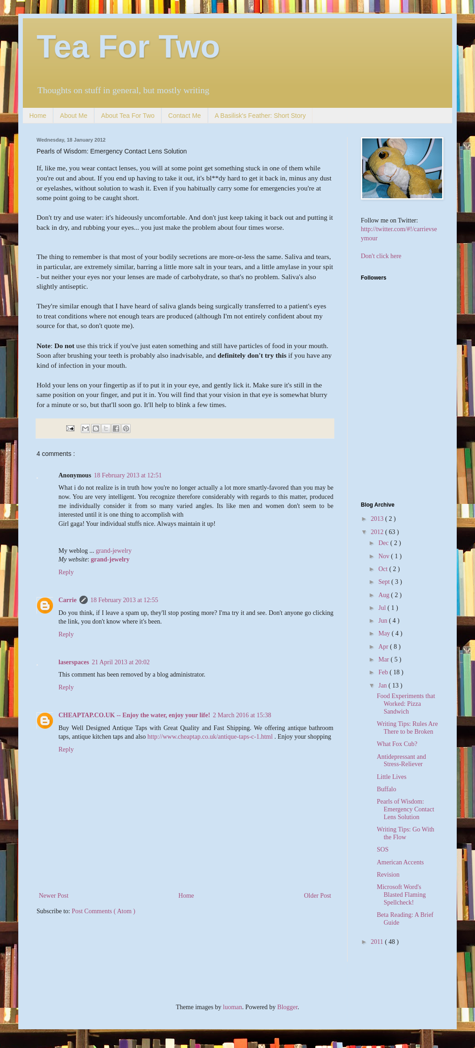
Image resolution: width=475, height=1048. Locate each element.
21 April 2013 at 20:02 (121, 662)
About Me (73, 115)
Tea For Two (128, 46)
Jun (383, 620)
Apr (384, 646)
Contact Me (184, 115)
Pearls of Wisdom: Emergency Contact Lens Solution (405, 809)
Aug (384, 595)
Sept (384, 581)
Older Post (318, 895)
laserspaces (73, 662)
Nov (384, 556)
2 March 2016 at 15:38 (242, 715)
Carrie (67, 600)
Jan (383, 685)
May (384, 633)
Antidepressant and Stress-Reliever (401, 760)
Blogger (287, 1007)
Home (37, 115)
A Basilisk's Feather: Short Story (260, 115)
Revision (388, 874)
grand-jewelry (114, 550)
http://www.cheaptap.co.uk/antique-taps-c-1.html (210, 736)
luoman (232, 1007)
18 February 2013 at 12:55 (124, 600)
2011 (378, 941)
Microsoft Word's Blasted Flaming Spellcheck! (401, 895)
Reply (66, 572)
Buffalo (386, 789)
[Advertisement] (418, 428)
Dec (384, 543)
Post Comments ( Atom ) (103, 911)
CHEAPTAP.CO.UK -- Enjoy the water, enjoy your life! (134, 715)
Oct (383, 569)
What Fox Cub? (397, 744)
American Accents (400, 862)
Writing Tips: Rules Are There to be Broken (407, 727)
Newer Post (54, 895)
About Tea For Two (127, 115)
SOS (383, 849)
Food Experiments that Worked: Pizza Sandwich (406, 704)
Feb (384, 672)
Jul (382, 607)
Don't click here (381, 256)
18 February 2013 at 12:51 (128, 475)
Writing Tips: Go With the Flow (405, 833)
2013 (378, 518)
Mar (384, 659)
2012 (378, 532)
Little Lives (391, 776)
